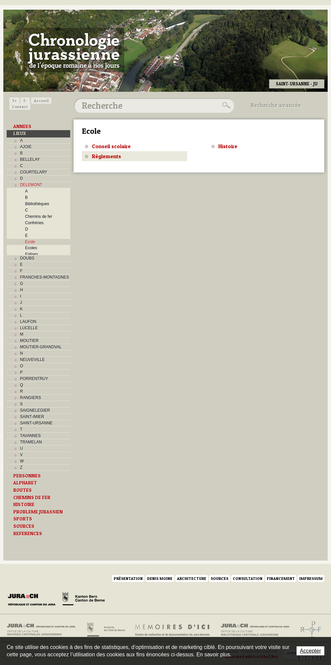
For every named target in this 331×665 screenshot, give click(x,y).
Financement (281, 578)
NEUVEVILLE (32, 359)
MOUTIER (29, 340)
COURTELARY (33, 172)
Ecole (30, 242)
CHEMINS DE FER (31, 497)
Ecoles (31, 248)
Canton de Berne (83, 600)
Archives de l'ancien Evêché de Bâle (309, 629)
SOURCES (23, 526)
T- (25, 100)
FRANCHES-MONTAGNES (44, 277)
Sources (219, 578)
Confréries (34, 223)
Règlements (106, 156)
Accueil (41, 100)
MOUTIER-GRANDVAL (41, 347)
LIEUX (19, 133)
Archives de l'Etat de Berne (105, 629)
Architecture (191, 578)
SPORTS (22, 519)
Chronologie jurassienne (73, 50)
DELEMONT (31, 185)
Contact (20, 106)
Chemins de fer (38, 216)
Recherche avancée (276, 105)
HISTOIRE (23, 505)
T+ (14, 100)
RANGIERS (30, 397)
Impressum (311, 578)
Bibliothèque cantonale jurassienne (255, 629)
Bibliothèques (37, 204)
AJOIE (26, 146)
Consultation (247, 578)
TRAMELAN (31, 442)
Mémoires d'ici (172, 629)
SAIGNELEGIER (35, 410)
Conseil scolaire (111, 146)
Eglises (31, 254)
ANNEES (22, 126)
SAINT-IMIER (32, 416)
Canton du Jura (33, 600)
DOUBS (27, 258)
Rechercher (225, 105)
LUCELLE (29, 328)
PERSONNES (27, 476)
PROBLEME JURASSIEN (38, 512)
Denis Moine (160, 578)
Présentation (128, 578)
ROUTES (22, 490)
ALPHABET (25, 483)
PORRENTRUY (34, 378)
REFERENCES (27, 534)
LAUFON (28, 321)
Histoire (227, 146)
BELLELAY (30, 159)
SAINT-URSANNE (36, 423)
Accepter (310, 651)
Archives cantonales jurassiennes (44, 629)
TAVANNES (30, 435)
